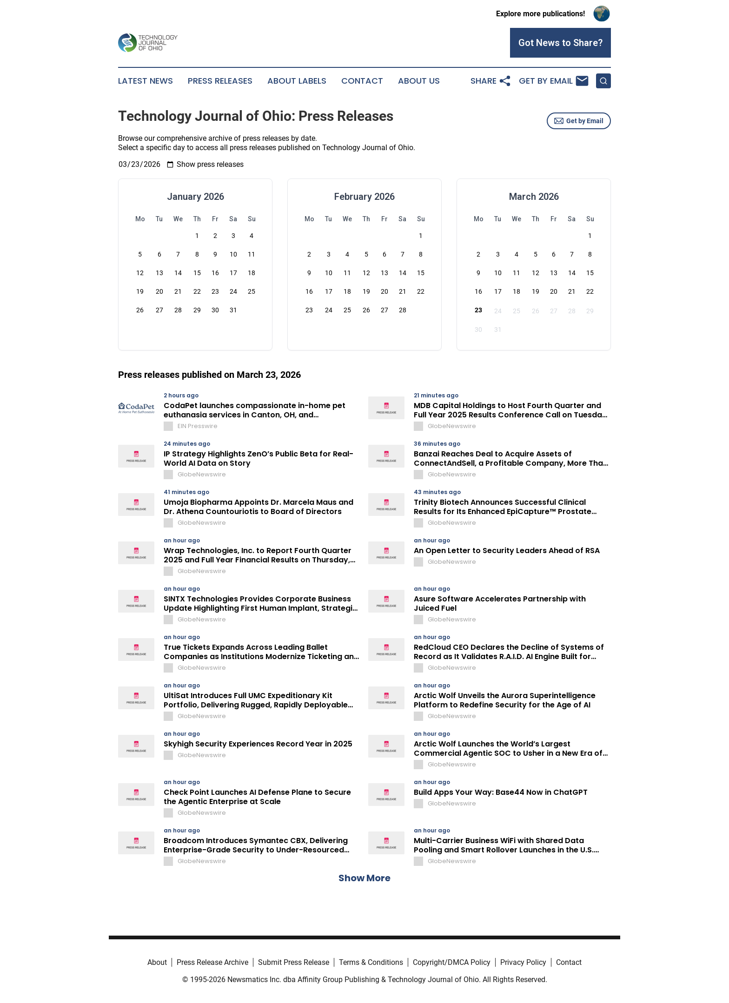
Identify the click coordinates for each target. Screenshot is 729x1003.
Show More (364, 877)
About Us (419, 81)
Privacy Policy (523, 962)
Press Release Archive (212, 962)
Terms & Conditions (371, 962)
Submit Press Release (293, 962)
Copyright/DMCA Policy (451, 962)
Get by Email (578, 120)
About (157, 962)
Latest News (145, 81)
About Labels (296, 81)
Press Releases (220, 81)
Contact (362, 81)
